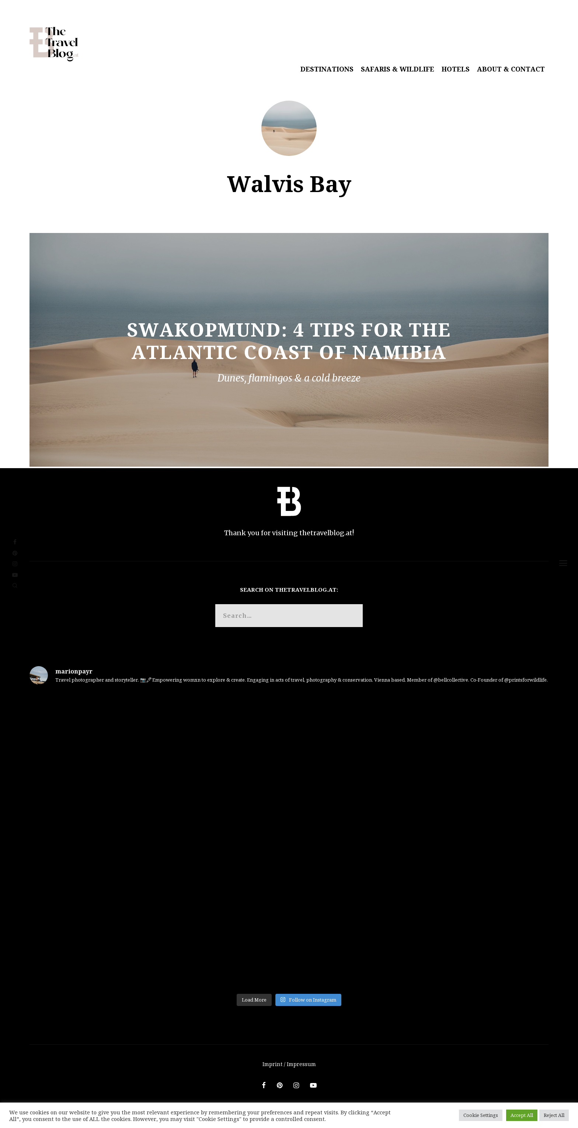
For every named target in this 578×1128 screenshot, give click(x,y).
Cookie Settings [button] (480, 1115)
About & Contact (511, 69)
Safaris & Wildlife (397, 69)
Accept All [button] (522, 1115)
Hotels (456, 69)
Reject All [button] (554, 1115)
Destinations (327, 69)
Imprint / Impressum (289, 1064)
